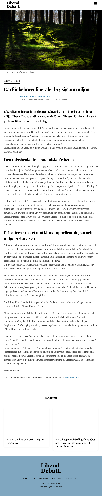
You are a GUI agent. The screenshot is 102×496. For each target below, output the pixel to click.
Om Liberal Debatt (41, 478)
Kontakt (26, 478)
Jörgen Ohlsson (29, 96)
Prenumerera (57, 478)
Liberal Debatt (49, 484)
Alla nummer (71, 478)
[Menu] (95, 3)
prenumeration (72, 377)
